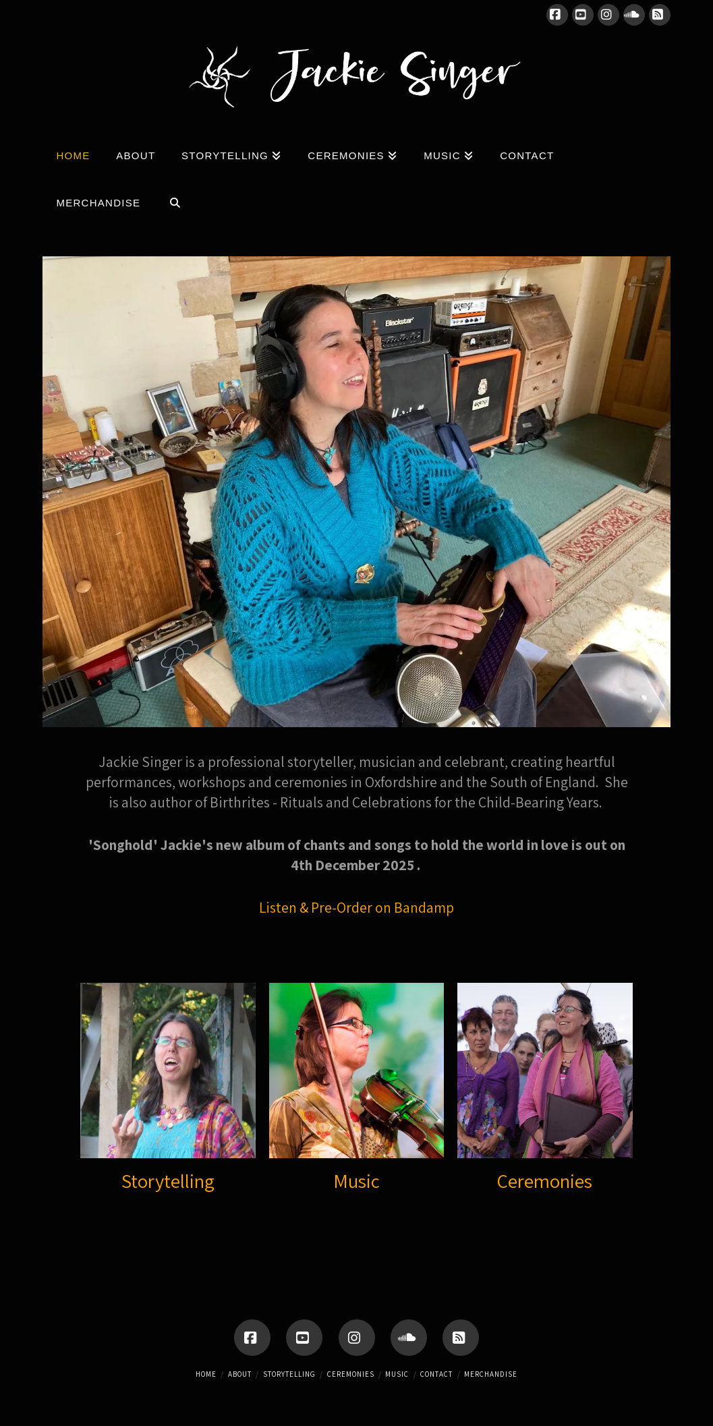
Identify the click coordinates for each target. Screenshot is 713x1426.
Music (356, 1180)
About (240, 1374)
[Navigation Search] (175, 199)
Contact (436, 1374)
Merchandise (490, 1374)
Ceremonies (544, 1180)
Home (206, 1374)
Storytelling (168, 1180)
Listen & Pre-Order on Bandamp (356, 907)
